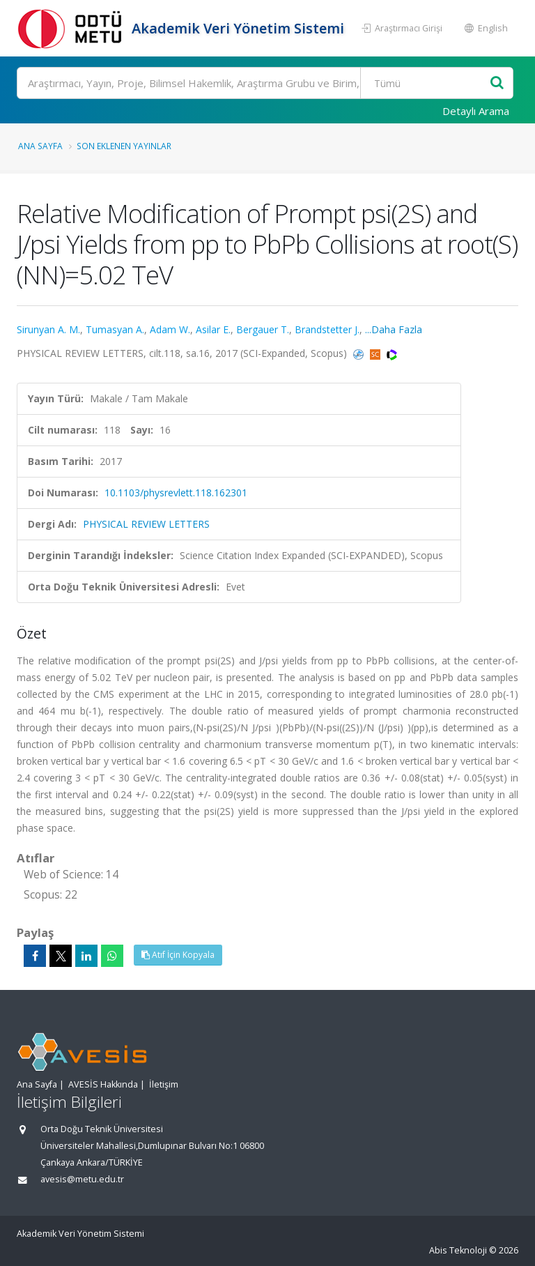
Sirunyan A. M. (48, 329)
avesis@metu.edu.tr (82, 1179)
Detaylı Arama (475, 111)
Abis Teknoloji (458, 1250)
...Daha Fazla (393, 329)
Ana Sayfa (40, 145)
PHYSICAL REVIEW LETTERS (146, 524)
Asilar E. (213, 329)
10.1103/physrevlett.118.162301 (175, 492)
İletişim (163, 1084)
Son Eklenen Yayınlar (124, 145)
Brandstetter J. (327, 329)
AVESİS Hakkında (103, 1084)
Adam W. (170, 329)
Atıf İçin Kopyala (178, 955)
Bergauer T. (262, 329)
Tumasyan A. (115, 329)
